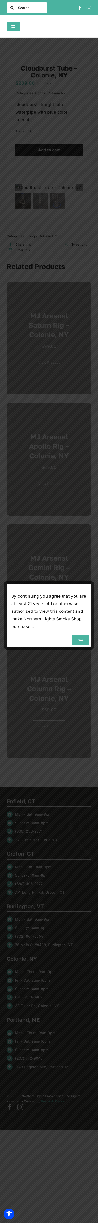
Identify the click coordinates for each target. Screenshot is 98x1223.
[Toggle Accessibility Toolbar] (9, 1214)
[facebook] (79, 8)
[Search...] (27, 7)
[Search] (12, 7)
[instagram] (89, 8)
